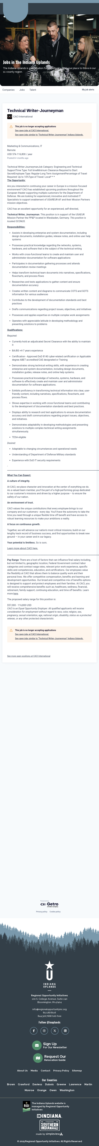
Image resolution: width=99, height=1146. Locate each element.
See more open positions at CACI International (28, 656)
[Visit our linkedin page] (65, 1031)
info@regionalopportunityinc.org (49, 1009)
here (15, 593)
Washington (67, 1090)
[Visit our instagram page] (44, 1031)
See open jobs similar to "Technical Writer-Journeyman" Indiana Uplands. (49, 135)
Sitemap (77, 1070)
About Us (22, 1070)
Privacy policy (41, 912)
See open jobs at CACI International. (32, 130)
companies (8, 89)
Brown (11, 1084)
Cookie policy (55, 912)
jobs (22, 89)
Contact (45, 1070)
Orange (41, 1090)
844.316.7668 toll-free (49, 1016)
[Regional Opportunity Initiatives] (15, 8)
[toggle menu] (93, 9)
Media (34, 1070)
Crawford (23, 1084)
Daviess (37, 1084)
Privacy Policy (61, 1070)
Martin (88, 1084)
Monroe (29, 1090)
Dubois (49, 1084)
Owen (53, 1090)
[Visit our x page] (55, 1031)
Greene (61, 1084)
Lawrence (75, 1084)
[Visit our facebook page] (33, 1031)
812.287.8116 (49, 1012)
